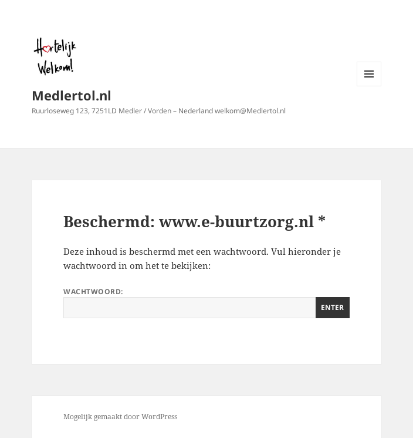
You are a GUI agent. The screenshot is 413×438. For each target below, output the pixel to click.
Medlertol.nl (71, 95)
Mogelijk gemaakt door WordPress (120, 417)
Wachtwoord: (206, 302)
